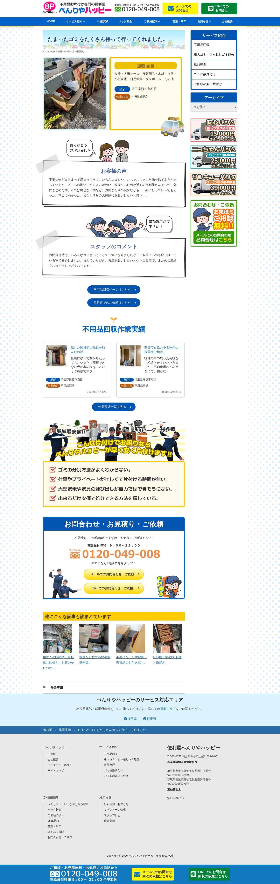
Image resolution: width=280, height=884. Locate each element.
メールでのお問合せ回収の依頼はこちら (157, 874)
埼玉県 (132, 718)
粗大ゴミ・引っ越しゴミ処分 (214, 54)
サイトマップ (56, 770)
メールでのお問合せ (183, 8)
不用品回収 (201, 44)
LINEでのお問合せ (222, 8)
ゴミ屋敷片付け (205, 74)
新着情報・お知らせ (116, 804)
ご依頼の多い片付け (208, 84)
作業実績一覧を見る (112, 406)
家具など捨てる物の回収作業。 (94, 657)
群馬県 (151, 718)
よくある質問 (56, 831)
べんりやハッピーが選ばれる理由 (68, 804)
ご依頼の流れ (56, 815)
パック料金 (125, 21)
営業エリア (179, 21)
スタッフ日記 (112, 815)
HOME (51, 21)
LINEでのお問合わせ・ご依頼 (112, 588)
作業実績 (102, 21)
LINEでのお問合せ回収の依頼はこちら (213, 874)
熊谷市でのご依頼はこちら (112, 302)
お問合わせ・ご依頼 (60, 837)
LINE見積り (55, 820)
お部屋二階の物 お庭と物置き (167, 657)
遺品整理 (200, 64)
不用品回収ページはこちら (112, 289)
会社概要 (227, 21)
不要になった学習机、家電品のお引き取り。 (131, 657)
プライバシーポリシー (61, 764)
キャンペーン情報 (115, 809)
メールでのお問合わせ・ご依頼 (112, 574)
